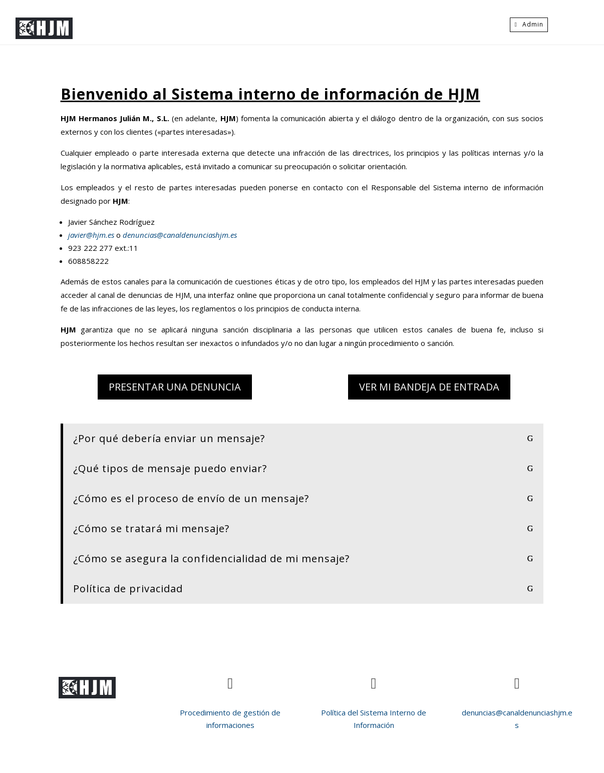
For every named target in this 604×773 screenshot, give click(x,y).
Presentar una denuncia (175, 387)
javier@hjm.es (92, 235)
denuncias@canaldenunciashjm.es (179, 235)
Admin (532, 24)
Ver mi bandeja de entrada (429, 387)
